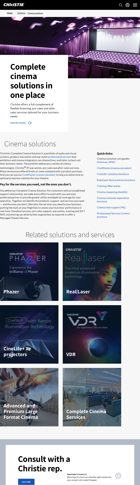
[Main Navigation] (135, 5)
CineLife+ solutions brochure (113, 174)
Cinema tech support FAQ (111, 207)
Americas (102, 162)
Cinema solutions (35, 13)
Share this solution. (18, 122)
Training (101, 186)
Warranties (114, 186)
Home (9, 13)
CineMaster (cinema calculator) (114, 168)
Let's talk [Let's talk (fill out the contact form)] (26, 482)
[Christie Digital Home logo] (12, 5)
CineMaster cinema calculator (39, 174)
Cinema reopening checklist (112, 192)
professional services (59, 156)
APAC (112, 162)
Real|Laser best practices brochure (116, 180)
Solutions (21, 13)
